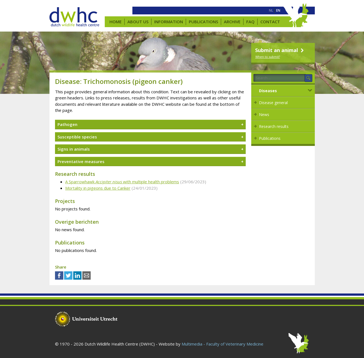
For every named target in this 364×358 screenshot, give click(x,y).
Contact (270, 21)
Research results (274, 126)
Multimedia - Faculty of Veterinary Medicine (222, 344)
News (264, 114)
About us (137, 21)
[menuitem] (271, 10)
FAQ (250, 21)
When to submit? (267, 57)
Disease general (273, 102)
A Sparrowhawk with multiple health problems (122, 181)
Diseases (268, 90)
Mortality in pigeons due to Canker (97, 188)
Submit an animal (280, 50)
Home (115, 21)
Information (168, 21)
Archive (232, 21)
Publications (203, 21)
